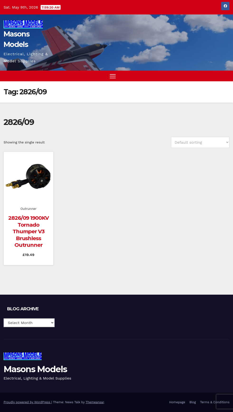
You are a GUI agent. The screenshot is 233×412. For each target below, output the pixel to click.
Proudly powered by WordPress (27, 402)
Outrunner (28, 209)
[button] (217, 75)
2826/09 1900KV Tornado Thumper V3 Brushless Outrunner (28, 231)
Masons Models (35, 369)
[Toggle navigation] (113, 76)
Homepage (177, 402)
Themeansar (95, 402)
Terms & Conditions (214, 402)
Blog (192, 402)
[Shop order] (200, 142)
